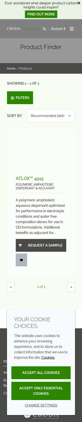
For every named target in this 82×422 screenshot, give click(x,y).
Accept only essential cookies (41, 391)
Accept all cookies (41, 373)
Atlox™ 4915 (30, 178)
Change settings (41, 405)
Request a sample (41, 245)
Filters (20, 98)
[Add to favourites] (21, 260)
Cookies (48, 357)
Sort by (14, 116)
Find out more (41, 14)
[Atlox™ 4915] (41, 148)
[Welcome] (24, 29)
